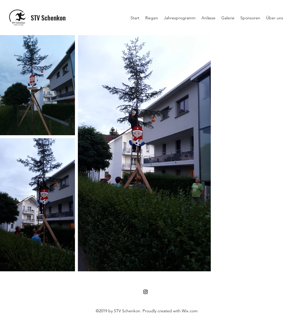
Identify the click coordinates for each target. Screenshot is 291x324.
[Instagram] (145, 292)
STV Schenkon (48, 17)
